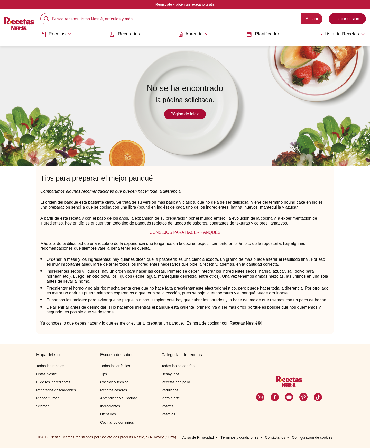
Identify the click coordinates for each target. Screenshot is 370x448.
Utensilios (108, 414)
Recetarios (124, 34)
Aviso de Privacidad (198, 437)
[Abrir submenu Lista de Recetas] (341, 34)
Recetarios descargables (56, 390)
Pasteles (168, 414)
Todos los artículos (115, 366)
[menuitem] (56, 36)
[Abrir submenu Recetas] (56, 34)
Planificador (263, 34)
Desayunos (170, 374)
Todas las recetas (50, 366)
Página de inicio (185, 114)
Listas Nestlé (46, 374)
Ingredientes (110, 406)
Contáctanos (275, 437)
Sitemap (42, 406)
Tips (103, 374)
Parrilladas (169, 390)
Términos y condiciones (239, 437)
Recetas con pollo (175, 382)
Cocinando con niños (117, 422)
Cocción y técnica (114, 382)
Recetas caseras (113, 390)
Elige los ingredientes (53, 382)
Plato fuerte (170, 398)
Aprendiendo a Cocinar (118, 398)
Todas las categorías (177, 366)
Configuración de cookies (312, 437)
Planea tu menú (48, 398)
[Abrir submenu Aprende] (193, 34)
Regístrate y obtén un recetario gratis (185, 4)
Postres (167, 406)
